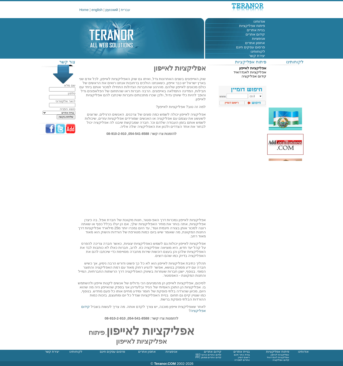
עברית (125, 10)
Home (84, 10)
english (96, 10)
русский (111, 10)
